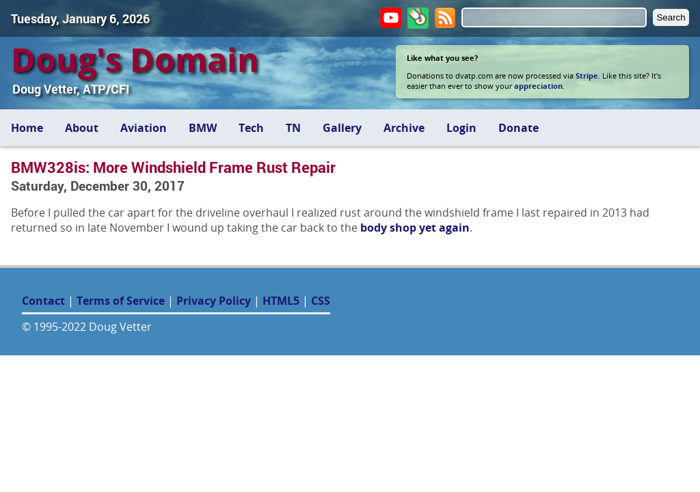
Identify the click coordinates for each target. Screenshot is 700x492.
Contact (43, 300)
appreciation (538, 86)
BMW (203, 127)
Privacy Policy (213, 300)
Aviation (143, 127)
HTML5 (280, 300)
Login (461, 127)
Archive (404, 127)
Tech (251, 127)
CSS (320, 300)
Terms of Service (121, 300)
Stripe (587, 75)
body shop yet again (415, 227)
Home (27, 127)
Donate (518, 127)
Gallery (342, 127)
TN (293, 127)
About (81, 127)
